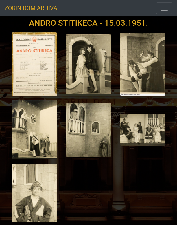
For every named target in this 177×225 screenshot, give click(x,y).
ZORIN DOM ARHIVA (31, 8)
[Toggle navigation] (164, 8)
